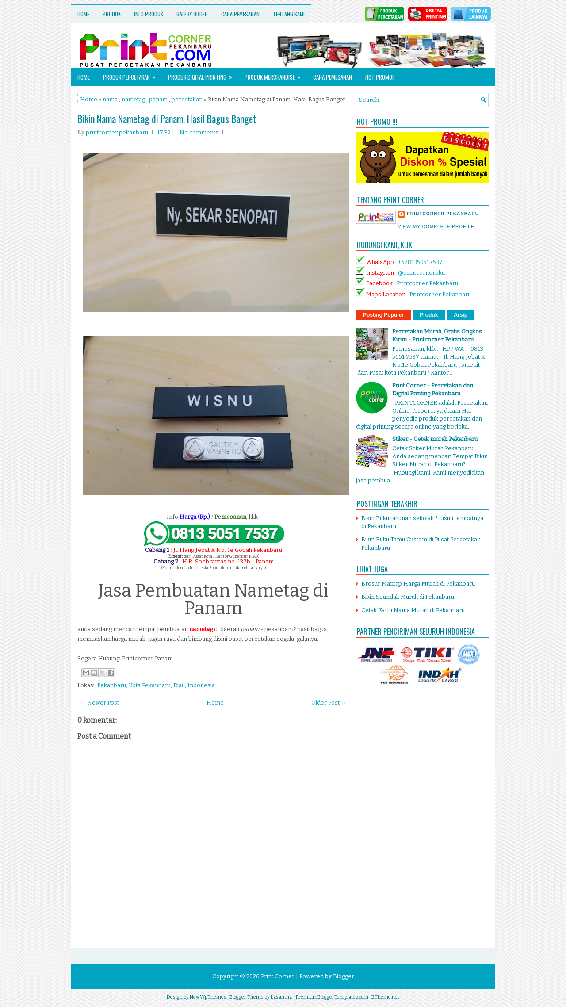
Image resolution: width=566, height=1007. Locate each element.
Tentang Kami (289, 14)
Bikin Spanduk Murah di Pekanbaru (407, 596)
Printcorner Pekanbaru (427, 283)
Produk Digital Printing (203, 74)
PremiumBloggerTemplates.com (332, 997)
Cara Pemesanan (240, 14)
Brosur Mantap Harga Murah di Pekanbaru (418, 583)
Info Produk (148, 14)
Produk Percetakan (132, 74)
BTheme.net (385, 997)
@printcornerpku (421, 272)
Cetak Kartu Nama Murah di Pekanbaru (413, 610)
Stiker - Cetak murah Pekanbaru (435, 439)
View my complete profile (436, 226)
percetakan (187, 99)
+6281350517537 (420, 262)
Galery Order (192, 14)
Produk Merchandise (275, 74)
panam (158, 99)
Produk (112, 14)
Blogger (343, 976)
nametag (133, 99)
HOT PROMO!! (380, 77)
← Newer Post (99, 702)
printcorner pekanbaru (443, 213)
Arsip (460, 315)
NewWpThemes (208, 997)
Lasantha (281, 997)
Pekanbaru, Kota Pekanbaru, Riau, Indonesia (156, 685)
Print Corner (277, 976)
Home (83, 14)
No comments (199, 132)
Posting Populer (383, 315)
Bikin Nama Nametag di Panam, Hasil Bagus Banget (166, 118)
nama (110, 99)
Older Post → (329, 702)
